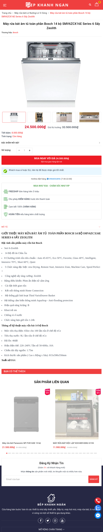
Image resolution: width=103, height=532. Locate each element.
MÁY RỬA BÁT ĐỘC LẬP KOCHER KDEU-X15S (73, 443)
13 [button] (50, 453)
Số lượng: (6, 150)
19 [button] (73, 453)
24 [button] (91, 453)
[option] (51, 73)
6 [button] (24, 453)
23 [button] (87, 453)
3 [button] (13, 453)
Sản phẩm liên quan (51, 382)
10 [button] (39, 453)
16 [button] (61, 453)
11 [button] (43, 453)
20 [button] (76, 453)
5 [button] (20, 453)
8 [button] (31, 453)
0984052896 (53, 179)
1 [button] (6, 453)
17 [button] (65, 453)
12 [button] (46, 453)
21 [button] (80, 453)
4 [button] (17, 453)
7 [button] (28, 453)
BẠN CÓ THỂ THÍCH (14, 371)
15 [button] (58, 453)
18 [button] (69, 453)
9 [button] (35, 453)
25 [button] (95, 453)
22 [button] (84, 453)
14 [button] (54, 453)
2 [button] (9, 453)
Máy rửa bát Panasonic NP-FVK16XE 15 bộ (21, 443)
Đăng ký (94, 479)
